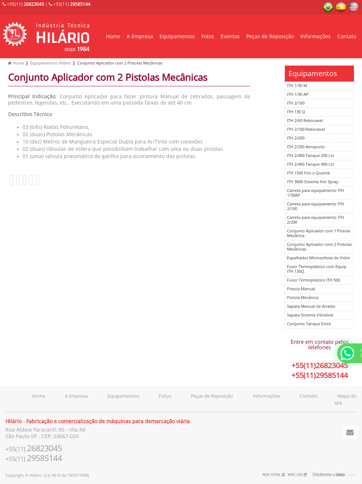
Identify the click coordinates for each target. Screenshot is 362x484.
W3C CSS (297, 474)
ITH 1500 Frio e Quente (308, 173)
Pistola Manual (301, 289)
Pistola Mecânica (302, 297)
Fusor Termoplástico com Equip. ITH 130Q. (317, 269)
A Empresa (140, 37)
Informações (315, 37)
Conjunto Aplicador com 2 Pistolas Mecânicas (319, 247)
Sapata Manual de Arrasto (311, 306)
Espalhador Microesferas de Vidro (318, 258)
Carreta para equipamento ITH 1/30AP (315, 193)
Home (113, 37)
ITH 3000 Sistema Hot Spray (312, 182)
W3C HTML (273, 474)
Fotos (207, 37)
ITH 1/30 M (297, 85)
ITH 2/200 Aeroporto (306, 147)
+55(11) (23, 4)
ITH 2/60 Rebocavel (305, 120)
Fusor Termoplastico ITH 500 (313, 280)
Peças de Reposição (270, 37)
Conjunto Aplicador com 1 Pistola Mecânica (318, 233)
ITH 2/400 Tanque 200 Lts (310, 155)
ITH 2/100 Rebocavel (306, 129)
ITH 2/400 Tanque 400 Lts (310, 164)
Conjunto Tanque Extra (309, 324)
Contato (346, 37)
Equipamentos (177, 37)
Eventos (230, 37)
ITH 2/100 (295, 103)
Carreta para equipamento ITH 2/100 (315, 206)
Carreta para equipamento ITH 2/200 (315, 220)
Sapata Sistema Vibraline (310, 315)
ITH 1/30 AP (297, 94)
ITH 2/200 (295, 138)
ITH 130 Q (296, 112)
